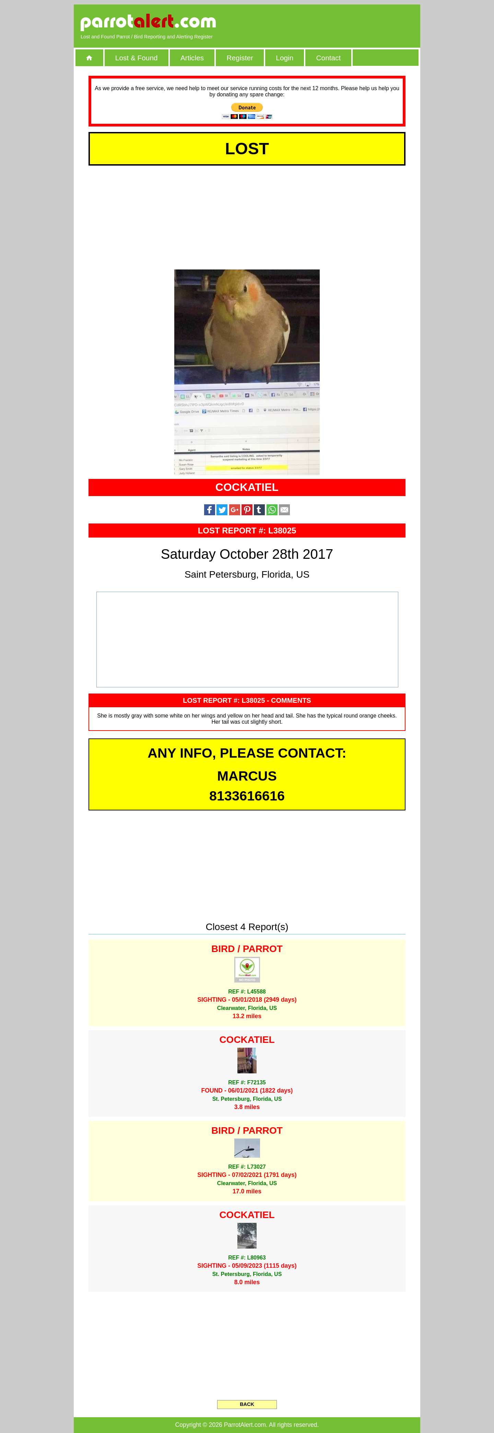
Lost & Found (136, 58)
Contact (328, 58)
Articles (192, 58)
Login (284, 58)
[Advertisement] (334, 22)
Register (239, 58)
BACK (247, 1404)
